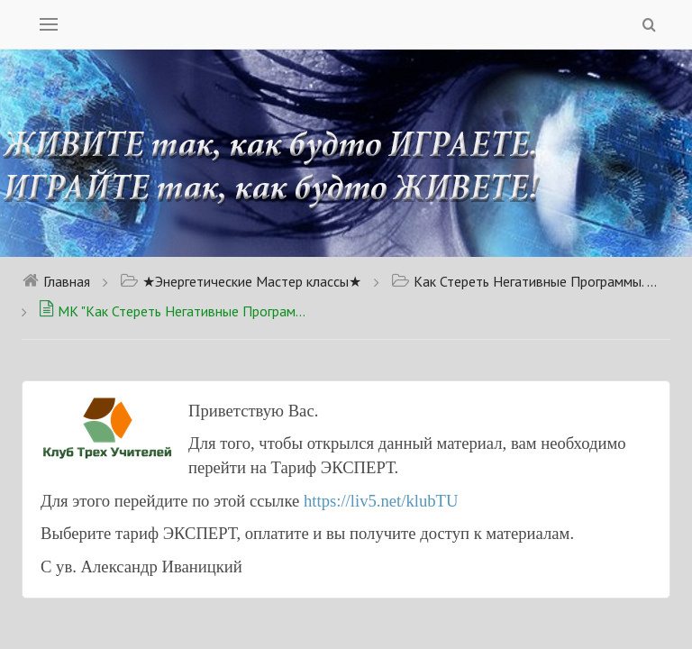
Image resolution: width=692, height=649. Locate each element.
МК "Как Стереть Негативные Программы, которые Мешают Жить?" (174, 311)
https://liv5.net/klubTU (381, 500)
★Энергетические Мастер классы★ (240, 281)
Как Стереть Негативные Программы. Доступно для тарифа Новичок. (526, 281)
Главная (56, 281)
